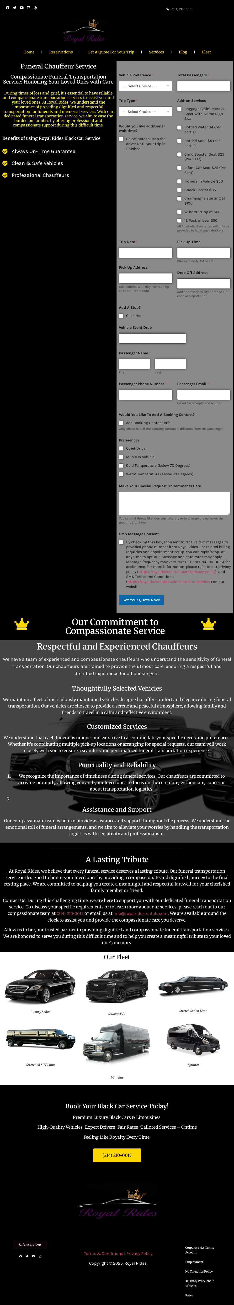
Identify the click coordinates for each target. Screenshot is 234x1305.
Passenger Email (193, 384)
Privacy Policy (139, 1253)
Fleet (206, 52)
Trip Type (128, 100)
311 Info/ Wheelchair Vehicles (199, 1283)
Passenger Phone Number (143, 384)
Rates (189, 1295)
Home (28, 52)
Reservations (61, 52)
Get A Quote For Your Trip (111, 52)
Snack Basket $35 (200, 190)
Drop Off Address (193, 272)
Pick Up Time (190, 242)
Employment (194, 1262)
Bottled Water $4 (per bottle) (202, 129)
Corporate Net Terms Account (199, 1250)
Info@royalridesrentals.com (140, 913)
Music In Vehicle (140, 457)
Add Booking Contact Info (148, 422)
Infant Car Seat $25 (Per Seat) (205, 170)
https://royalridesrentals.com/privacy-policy (176, 571)
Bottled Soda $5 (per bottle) (202, 143)
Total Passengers (193, 75)
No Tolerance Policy (199, 1271)
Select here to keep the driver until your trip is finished (145, 143)
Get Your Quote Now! (141, 599)
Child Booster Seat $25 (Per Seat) (204, 157)
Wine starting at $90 (202, 212)
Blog (183, 52)
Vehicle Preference (136, 75)
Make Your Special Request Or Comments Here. (160, 486)
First (122, 372)
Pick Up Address (134, 267)
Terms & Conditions (104, 1253)
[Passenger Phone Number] (145, 395)
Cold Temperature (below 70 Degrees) (158, 465)
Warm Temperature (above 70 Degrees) (159, 474)
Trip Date (128, 242)
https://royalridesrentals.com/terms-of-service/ (169, 581)
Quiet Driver (136, 448)
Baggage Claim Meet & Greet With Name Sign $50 (204, 113)
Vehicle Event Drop (135, 327)
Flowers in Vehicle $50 (203, 181)
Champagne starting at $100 (204, 200)
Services (156, 52)
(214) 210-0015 (70, 913)
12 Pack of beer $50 (201, 220)
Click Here (135, 315)
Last (158, 372)
